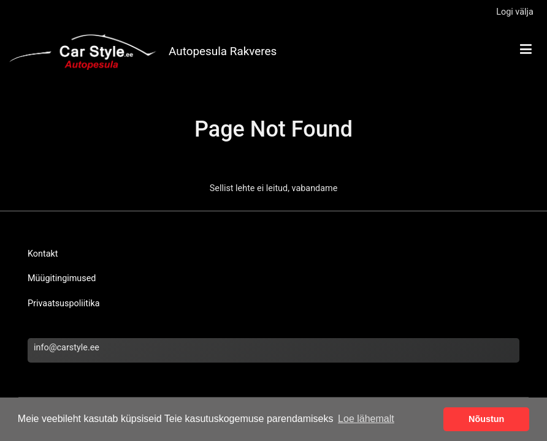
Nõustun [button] (486, 419)
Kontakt (43, 254)
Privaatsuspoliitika (64, 303)
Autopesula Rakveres (223, 51)
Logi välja (515, 12)
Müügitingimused (62, 278)
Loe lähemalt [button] (366, 418)
